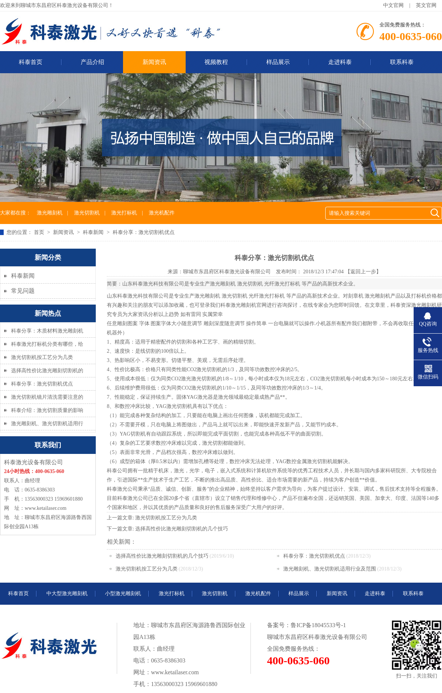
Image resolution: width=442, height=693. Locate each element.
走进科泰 (340, 62)
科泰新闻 (94, 232)
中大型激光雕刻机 (67, 593)
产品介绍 (92, 62)
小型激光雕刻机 (123, 593)
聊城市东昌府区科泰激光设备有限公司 (227, 271)
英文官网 (426, 5)
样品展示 (278, 62)
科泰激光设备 (326, 637)
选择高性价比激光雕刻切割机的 (47, 370)
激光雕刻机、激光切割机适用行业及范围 (329, 569)
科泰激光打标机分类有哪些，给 (47, 344)
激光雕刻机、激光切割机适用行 (47, 423)
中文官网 (393, 5)
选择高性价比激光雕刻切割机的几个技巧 (181, 529)
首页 (40, 232)
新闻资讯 (154, 62)
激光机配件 (162, 213)
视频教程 (216, 62)
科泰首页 (18, 593)
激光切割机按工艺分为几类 (42, 357)
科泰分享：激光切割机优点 (42, 384)
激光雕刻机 (50, 213)
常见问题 (23, 291)
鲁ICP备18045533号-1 (318, 625)
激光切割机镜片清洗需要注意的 (47, 397)
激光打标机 (124, 213)
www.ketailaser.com (45, 508)
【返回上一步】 (363, 271)
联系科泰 (402, 62)
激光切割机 (87, 213)
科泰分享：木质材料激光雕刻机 (47, 331)
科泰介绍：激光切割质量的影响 (47, 410)
